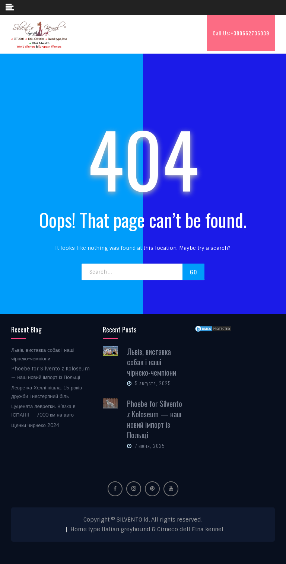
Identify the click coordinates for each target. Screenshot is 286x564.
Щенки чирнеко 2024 (35, 425)
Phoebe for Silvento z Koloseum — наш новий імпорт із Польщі (154, 419)
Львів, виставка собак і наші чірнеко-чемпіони (151, 362)
